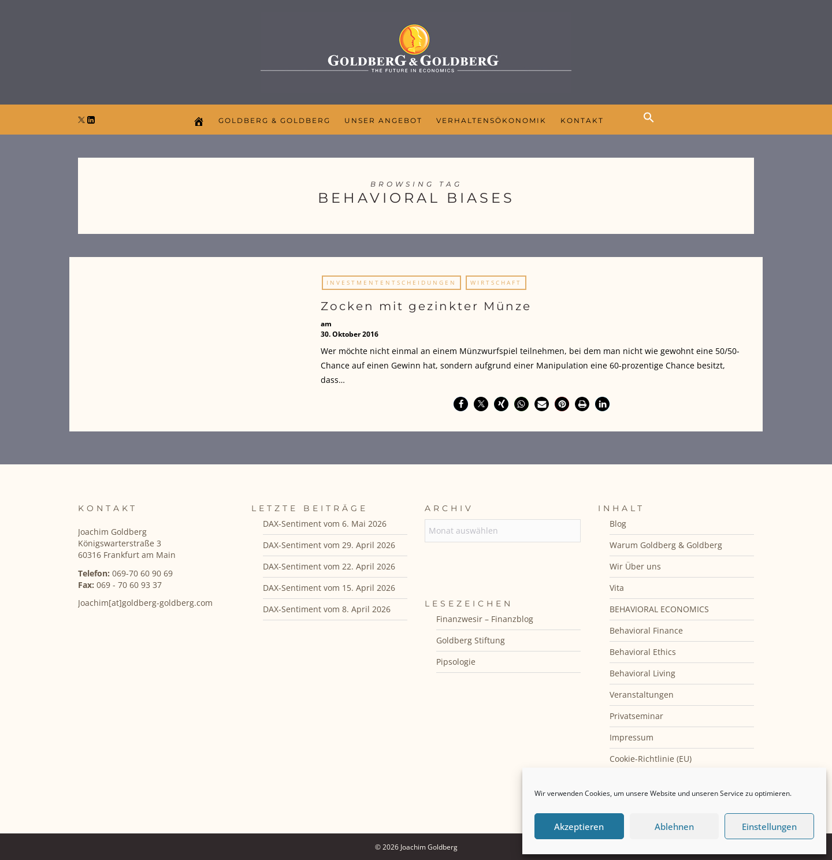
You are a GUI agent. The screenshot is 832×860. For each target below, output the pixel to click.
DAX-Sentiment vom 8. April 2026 (327, 609)
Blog (618, 523)
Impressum (631, 737)
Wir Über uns (635, 566)
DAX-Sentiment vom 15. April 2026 (329, 587)
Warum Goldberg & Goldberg (666, 544)
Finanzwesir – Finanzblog (484, 618)
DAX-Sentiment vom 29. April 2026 (329, 544)
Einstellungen (769, 826)
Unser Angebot (383, 120)
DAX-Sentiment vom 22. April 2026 (329, 566)
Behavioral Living (642, 673)
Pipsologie (456, 661)
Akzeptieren (579, 826)
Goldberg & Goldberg (274, 120)
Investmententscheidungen (391, 282)
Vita (617, 587)
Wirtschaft (496, 282)
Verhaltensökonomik (491, 120)
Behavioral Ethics (643, 651)
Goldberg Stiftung (470, 640)
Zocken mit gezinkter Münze (426, 306)
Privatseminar (636, 715)
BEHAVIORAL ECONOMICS (659, 609)
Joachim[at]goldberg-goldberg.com (145, 602)
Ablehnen (674, 826)
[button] (651, 127)
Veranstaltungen (642, 694)
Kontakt (582, 120)
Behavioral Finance (646, 630)
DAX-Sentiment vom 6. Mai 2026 (325, 523)
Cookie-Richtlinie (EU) (651, 758)
